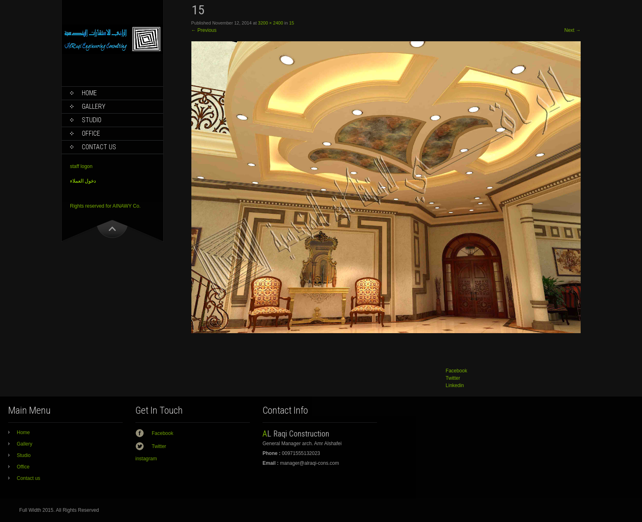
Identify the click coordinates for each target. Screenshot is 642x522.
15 (291, 22)
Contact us (99, 147)
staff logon (81, 166)
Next (572, 30)
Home (89, 93)
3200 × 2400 (270, 22)
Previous (204, 30)
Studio (91, 120)
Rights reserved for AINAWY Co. (105, 206)
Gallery (94, 106)
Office (91, 133)
